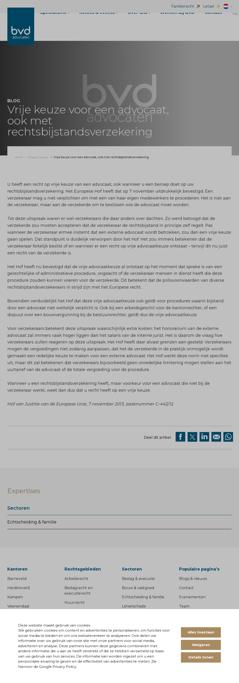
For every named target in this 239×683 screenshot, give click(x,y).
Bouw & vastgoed (138, 588)
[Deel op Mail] (216, 437)
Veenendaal (18, 606)
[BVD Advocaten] (20, 31)
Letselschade (134, 606)
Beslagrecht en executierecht (79, 591)
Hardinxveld (18, 588)
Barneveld (17, 579)
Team (184, 606)
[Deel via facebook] (180, 437)
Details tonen (200, 657)
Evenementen (192, 597)
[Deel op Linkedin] (204, 437)
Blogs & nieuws (193, 579)
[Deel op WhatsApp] (228, 437)
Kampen (15, 597)
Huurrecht (75, 603)
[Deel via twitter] (192, 437)
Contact (186, 588)
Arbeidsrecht (76, 579)
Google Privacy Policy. (58, 666)
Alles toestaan (201, 632)
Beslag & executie (138, 579)
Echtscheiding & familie (31, 522)
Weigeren (201, 645)
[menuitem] (19, 157)
